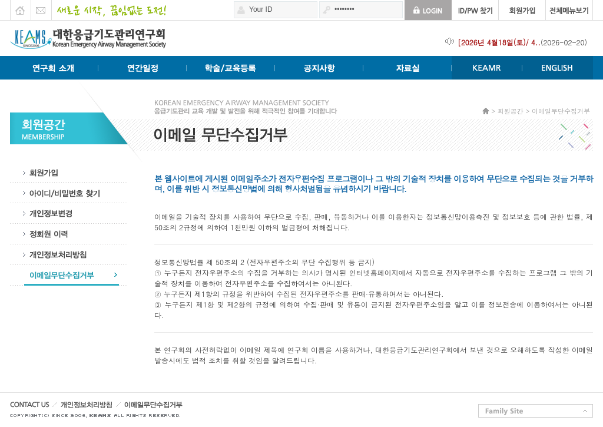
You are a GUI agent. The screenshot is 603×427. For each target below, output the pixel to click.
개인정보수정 (69, 213)
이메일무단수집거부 (69, 275)
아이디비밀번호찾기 (69, 193)
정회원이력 (69, 234)
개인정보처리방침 (69, 254)
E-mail (41, 7)
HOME (20, 7)
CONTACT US (33, 408)
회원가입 (69, 172)
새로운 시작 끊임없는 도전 (108, 7)
